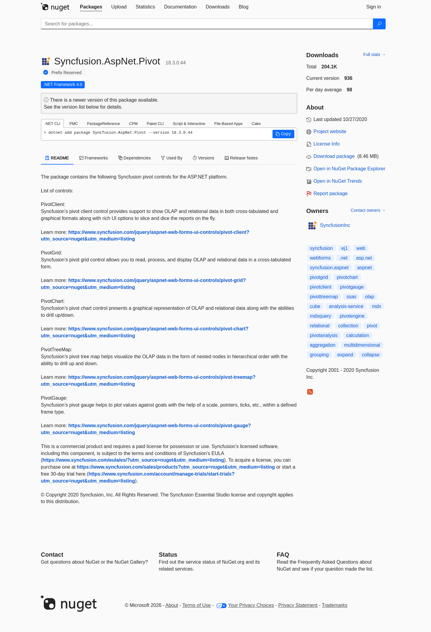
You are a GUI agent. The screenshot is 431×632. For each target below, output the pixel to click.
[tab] (91, 7)
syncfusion (321, 248)
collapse (371, 354)
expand (345, 354)
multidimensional (362, 345)
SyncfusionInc (335, 225)
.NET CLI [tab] (52, 123)
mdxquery (320, 316)
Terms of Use (196, 605)
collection (348, 325)
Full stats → (374, 54)
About (171, 605)
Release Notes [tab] (241, 158)
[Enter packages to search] (207, 23)
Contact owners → (368, 210)
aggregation (323, 345)
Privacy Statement (298, 605)
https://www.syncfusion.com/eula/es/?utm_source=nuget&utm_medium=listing (133, 460)
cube (315, 306)
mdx (376, 306)
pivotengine (352, 316)
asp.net (364, 257)
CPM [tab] (133, 123)
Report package (331, 193)
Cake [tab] (256, 123)
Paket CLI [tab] (155, 123)
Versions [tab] (203, 158)
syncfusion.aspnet (329, 267)
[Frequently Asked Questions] (283, 554)
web (360, 248)
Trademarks (335, 605)
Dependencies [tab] (134, 158)
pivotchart (347, 277)
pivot (372, 325)
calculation (357, 335)
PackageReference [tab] (103, 123)
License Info (327, 143)
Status (168, 554)
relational (320, 325)
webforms (320, 257)
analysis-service (346, 306)
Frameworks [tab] (93, 158)
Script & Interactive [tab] (189, 123)
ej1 (344, 248)
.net (343, 257)
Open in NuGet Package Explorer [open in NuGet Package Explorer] (349, 168)
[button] (283, 134)
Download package (334, 156)
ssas (351, 296)
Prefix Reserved (66, 72)
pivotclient (320, 287)
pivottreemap (324, 296)
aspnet (364, 267)
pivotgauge (352, 287)
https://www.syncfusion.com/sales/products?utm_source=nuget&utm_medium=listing (176, 467)
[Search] (379, 23)
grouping (319, 354)
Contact (52, 554)
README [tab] (57, 158)
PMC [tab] (73, 123)
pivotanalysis (324, 335)
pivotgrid (319, 277)
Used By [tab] (171, 158)
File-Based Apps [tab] (228, 123)
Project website (330, 131)
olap (369, 296)
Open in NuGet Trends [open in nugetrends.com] (338, 181)
